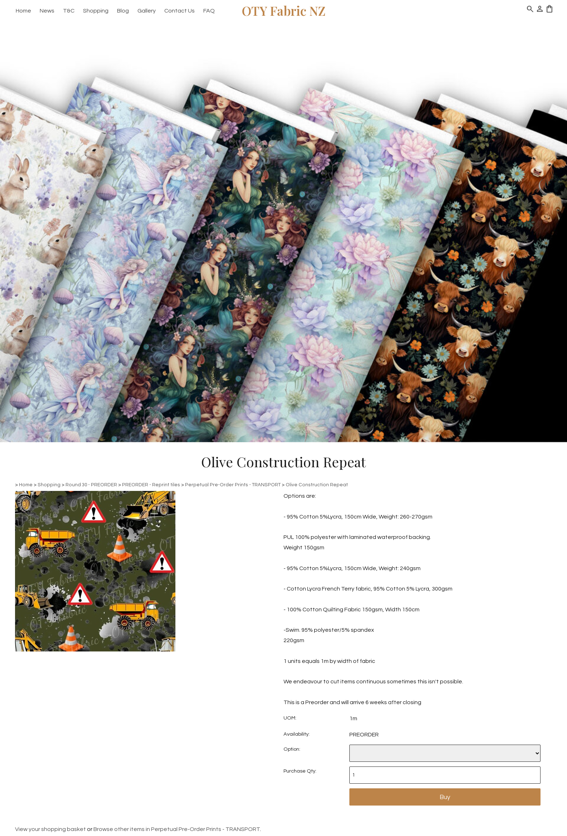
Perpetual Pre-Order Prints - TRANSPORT (233, 484)
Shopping (95, 11)
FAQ (209, 11)
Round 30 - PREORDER (91, 484)
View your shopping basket (50, 829)
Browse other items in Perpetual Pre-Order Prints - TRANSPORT (176, 829)
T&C (68, 11)
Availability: (297, 734)
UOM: (290, 718)
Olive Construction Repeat (317, 484)
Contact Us (179, 11)
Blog (123, 11)
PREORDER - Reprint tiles (151, 484)
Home (23, 11)
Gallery (146, 11)
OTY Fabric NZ (284, 10)
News (47, 11)
